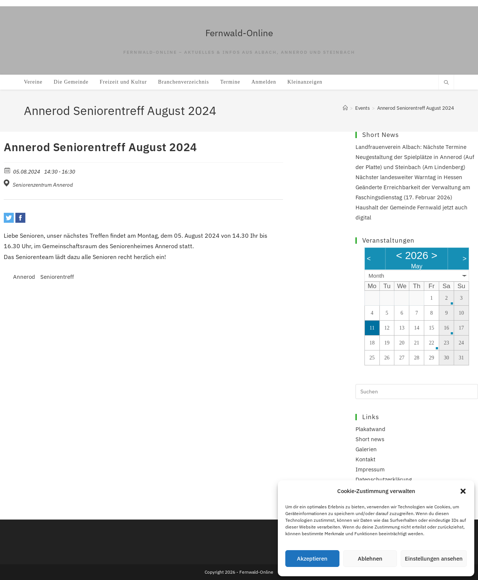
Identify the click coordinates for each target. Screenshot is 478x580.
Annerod (24, 276)
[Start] (345, 108)
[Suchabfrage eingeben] (417, 391)
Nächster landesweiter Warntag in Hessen (409, 177)
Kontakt (365, 459)
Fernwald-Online (239, 33)
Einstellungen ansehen (434, 558)
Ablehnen (370, 558)
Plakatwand (370, 429)
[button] (463, 491)
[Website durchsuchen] (446, 83)
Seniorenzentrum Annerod (43, 184)
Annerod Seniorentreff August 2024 (415, 108)
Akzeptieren (312, 558)
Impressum (370, 469)
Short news (370, 439)
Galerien (366, 449)
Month (376, 275)
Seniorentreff (57, 276)
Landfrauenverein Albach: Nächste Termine (411, 146)
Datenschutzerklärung (384, 479)
